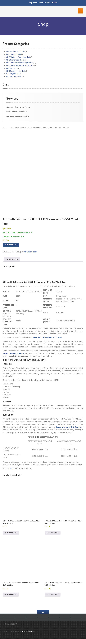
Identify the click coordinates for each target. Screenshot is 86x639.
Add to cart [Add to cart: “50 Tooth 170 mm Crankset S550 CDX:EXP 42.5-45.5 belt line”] (52, 532)
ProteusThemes (27, 631)
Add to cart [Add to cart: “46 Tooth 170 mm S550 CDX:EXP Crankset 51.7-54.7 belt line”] (11, 594)
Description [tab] (12, 259)
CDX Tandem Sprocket (15, 71)
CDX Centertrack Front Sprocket (19, 62)
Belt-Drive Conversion (16, 111)
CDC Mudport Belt (13, 54)
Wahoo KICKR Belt (13, 76)
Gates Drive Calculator (13, 353)
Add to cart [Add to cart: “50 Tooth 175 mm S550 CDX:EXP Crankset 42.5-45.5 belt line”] (11, 532)
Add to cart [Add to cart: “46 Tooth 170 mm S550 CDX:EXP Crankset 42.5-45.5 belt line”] (52, 594)
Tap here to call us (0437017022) (43, 2)
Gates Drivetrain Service (17, 116)
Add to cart (11, 244)
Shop (12, 468)
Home (5, 127)
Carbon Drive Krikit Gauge (68, 427)
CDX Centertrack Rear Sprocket (19, 65)
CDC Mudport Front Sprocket (18, 57)
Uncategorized (12, 73)
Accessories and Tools (15, 51)
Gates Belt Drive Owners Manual (47, 337)
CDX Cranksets (12, 68)
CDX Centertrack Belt (15, 60)
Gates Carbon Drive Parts (18, 107)
